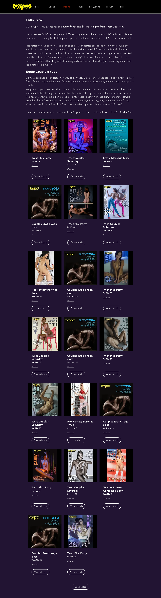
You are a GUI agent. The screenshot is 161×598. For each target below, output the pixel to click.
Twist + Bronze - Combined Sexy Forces (113, 489)
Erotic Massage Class (116, 158)
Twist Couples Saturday (76, 159)
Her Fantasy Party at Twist (44, 291)
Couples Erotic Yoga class (44, 225)
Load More (80, 587)
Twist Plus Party (41, 158)
